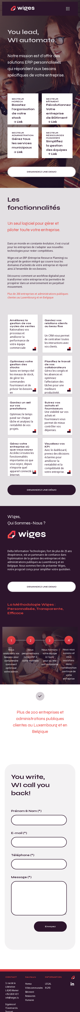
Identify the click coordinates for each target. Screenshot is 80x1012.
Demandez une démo (42, 490)
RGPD (48, 987)
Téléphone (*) (22, 855)
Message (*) (21, 877)
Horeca (28, 983)
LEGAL (48, 983)
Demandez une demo (42, 172)
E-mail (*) (19, 833)
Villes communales (34, 987)
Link (18, 122)
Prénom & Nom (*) (26, 811)
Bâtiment (29, 991)
